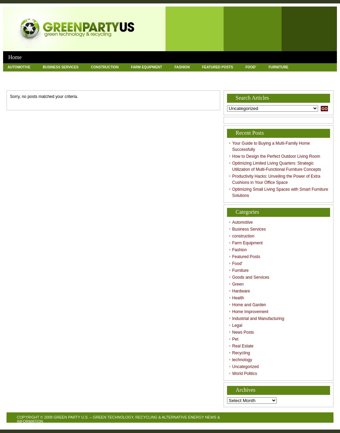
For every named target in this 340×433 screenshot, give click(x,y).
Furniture (278, 67)
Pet (46, 83)
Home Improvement (207, 75)
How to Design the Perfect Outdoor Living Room (276, 156)
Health (123, 75)
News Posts (19, 83)
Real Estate (73, 83)
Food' (251, 67)
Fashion (182, 67)
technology (142, 83)
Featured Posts (217, 67)
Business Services (60, 67)
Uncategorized (181, 83)
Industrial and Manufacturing (268, 75)
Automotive (19, 67)
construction (105, 67)
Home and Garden (160, 75)
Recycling (108, 83)
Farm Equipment (146, 67)
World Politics (224, 83)
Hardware (94, 75)
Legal (317, 75)
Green (65, 75)
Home (15, 57)
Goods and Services (27, 75)
